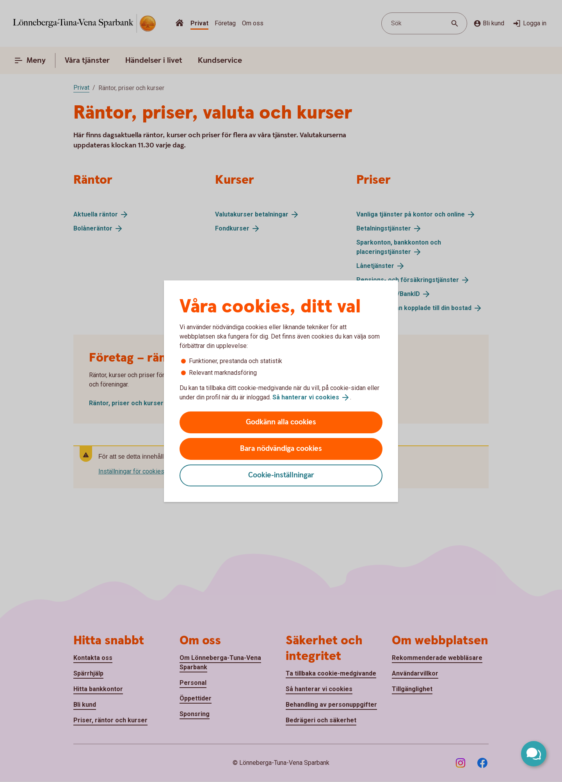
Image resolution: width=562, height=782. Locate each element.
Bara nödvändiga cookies (281, 449)
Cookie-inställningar (281, 475)
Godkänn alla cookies (281, 422)
